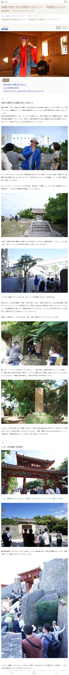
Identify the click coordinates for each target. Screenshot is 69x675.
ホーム (11, 673)
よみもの (34, 673)
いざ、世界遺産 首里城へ (11, 88)
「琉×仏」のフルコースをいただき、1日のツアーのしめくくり (23, 91)
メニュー (57, 673)
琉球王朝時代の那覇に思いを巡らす (14, 84)
